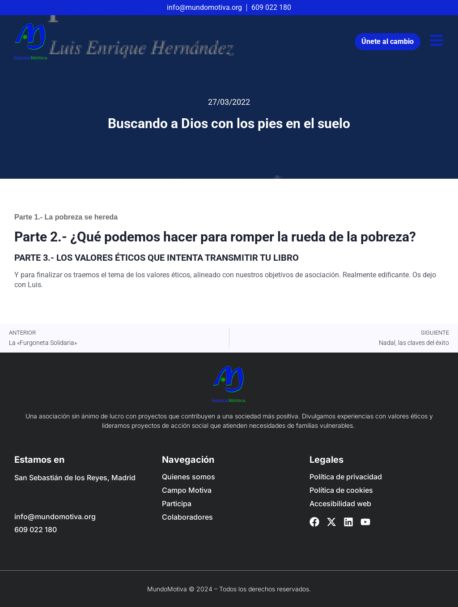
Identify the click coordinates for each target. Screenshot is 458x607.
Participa (176, 503)
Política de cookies (341, 490)
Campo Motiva (187, 490)
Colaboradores (187, 516)
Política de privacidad (346, 476)
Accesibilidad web (340, 503)
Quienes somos (188, 476)
